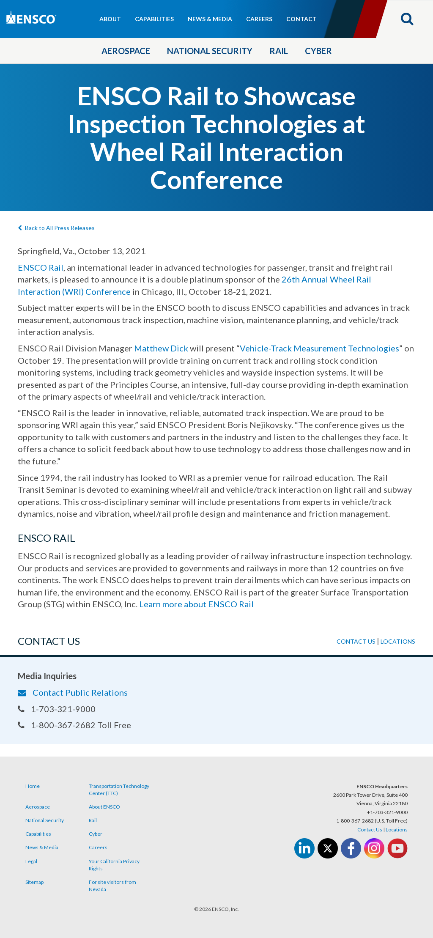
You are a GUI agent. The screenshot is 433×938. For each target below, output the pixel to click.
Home (32, 786)
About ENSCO (104, 807)
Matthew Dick (161, 348)
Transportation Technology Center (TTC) (119, 789)
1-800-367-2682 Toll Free (74, 725)
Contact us (356, 641)
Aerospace (125, 51)
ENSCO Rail (40, 267)
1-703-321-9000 (57, 709)
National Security (209, 51)
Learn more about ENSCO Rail (196, 604)
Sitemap (34, 882)
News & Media (210, 18)
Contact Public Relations (73, 692)
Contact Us (369, 829)
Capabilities (154, 18)
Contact (301, 18)
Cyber (318, 51)
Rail (278, 51)
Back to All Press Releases (56, 227)
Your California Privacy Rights (114, 865)
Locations (398, 641)
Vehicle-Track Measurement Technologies (319, 348)
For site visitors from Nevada (112, 885)
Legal (31, 861)
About (110, 18)
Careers (259, 18)
